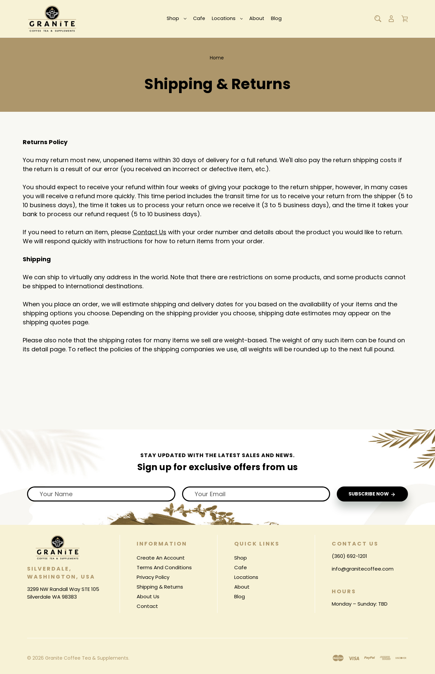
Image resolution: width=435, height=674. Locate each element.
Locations (227, 18)
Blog (276, 18)
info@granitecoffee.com (363, 568)
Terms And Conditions (164, 567)
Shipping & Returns (160, 586)
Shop (176, 18)
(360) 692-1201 (349, 556)
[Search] (378, 18)
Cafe (199, 18)
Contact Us (149, 232)
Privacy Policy (153, 577)
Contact (147, 606)
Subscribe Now (372, 493)
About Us (148, 596)
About (256, 18)
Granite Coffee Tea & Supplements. (87, 658)
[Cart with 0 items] (404, 18)
